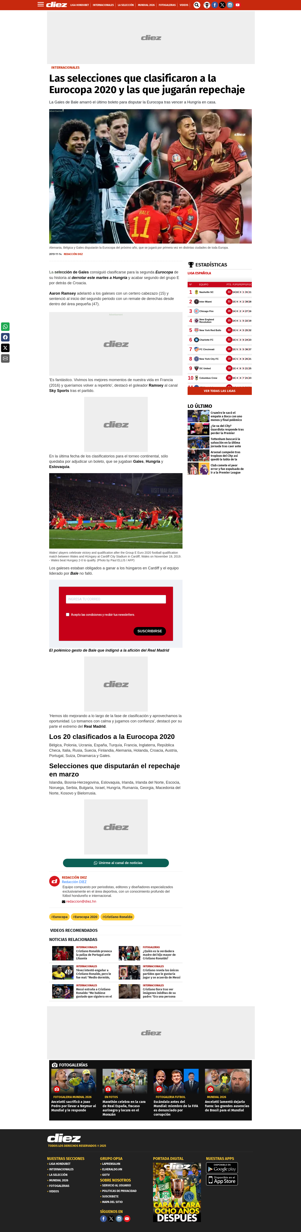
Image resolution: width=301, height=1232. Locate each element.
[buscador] (197, 5)
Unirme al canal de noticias (120, 863)
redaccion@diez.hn (79, 901)
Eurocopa (60, 917)
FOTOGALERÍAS (73, 1065)
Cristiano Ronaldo (118, 917)
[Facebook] (103, 1218)
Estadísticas (211, 265)
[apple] (230, 1179)
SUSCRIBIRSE (149, 631)
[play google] (230, 1167)
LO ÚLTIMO (200, 406)
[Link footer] (64, 1138)
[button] (5, 326)
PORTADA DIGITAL (168, 1158)
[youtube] (127, 1218)
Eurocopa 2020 (86, 917)
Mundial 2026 (216, 1097)
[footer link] (150, 1148)
